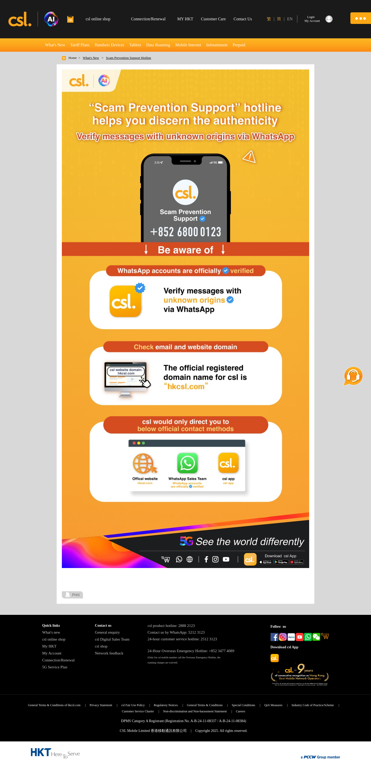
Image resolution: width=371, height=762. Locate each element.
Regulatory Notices (166, 705)
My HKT (49, 646)
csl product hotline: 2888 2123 (171, 626)
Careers (240, 711)
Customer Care (213, 19)
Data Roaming (158, 45)
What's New (55, 45)
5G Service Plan (54, 667)
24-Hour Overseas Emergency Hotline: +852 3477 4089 (191, 651)
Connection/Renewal (58, 660)
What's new (51, 632)
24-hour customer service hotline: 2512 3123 (182, 639)
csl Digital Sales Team (112, 639)
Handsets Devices (109, 45)
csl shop (101, 646)
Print (76, 595)
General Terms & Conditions (205, 705)
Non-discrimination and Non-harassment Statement (195, 711)
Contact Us (243, 19)
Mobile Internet (188, 45)
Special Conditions (243, 705)
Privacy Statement (101, 705)
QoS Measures (273, 705)
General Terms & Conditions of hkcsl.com (54, 705)
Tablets (135, 45)
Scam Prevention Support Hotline (128, 58)
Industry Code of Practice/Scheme (313, 705)
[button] (360, 18)
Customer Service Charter (138, 711)
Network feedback (109, 653)
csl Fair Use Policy (133, 705)
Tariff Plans (80, 45)
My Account (52, 653)
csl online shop (53, 639)
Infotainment (217, 45)
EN (289, 19)
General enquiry (107, 632)
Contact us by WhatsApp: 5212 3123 (176, 632)
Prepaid (239, 45)
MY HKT (185, 19)
